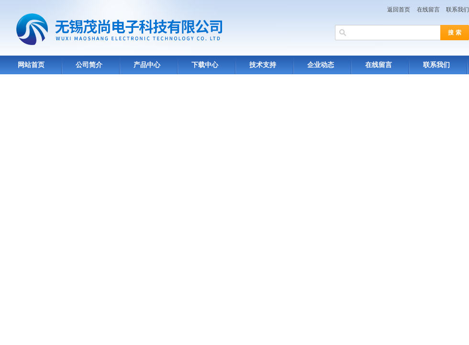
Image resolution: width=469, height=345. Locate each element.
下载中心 (204, 65)
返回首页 (398, 9)
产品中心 (147, 65)
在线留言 (428, 9)
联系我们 (457, 9)
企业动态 (320, 65)
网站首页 (31, 65)
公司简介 (89, 65)
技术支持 (262, 65)
